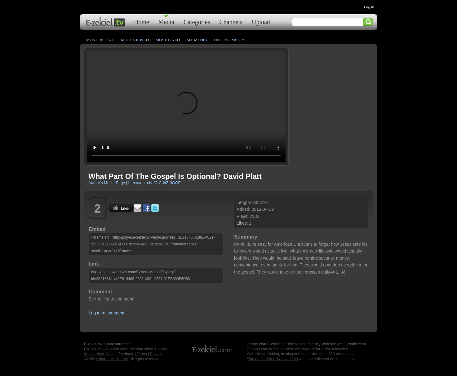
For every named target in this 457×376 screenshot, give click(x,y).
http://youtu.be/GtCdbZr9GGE (154, 182)
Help (110, 354)
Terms (142, 354)
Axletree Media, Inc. (112, 359)
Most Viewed (135, 39)
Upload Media (229, 39)
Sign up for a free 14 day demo (272, 359)
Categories (197, 22)
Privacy (156, 354)
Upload (261, 22)
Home (141, 22)
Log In (369, 7)
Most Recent (100, 39)
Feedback (126, 354)
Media (166, 22)
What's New (94, 354)
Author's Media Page (106, 182)
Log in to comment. (107, 312)
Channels (231, 22)
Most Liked (168, 39)
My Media (197, 39)
